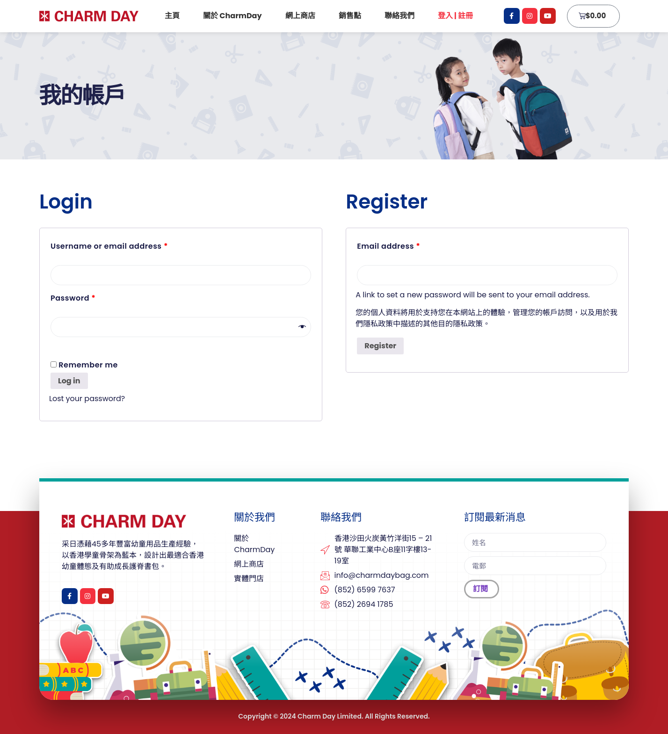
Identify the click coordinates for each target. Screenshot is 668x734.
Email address (388, 246)
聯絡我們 (399, 15)
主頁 (172, 15)
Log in (69, 380)
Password (73, 298)
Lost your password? (87, 398)
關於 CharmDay (232, 15)
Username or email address (109, 246)
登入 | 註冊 (458, 15)
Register (380, 345)
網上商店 (300, 15)
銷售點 (350, 15)
